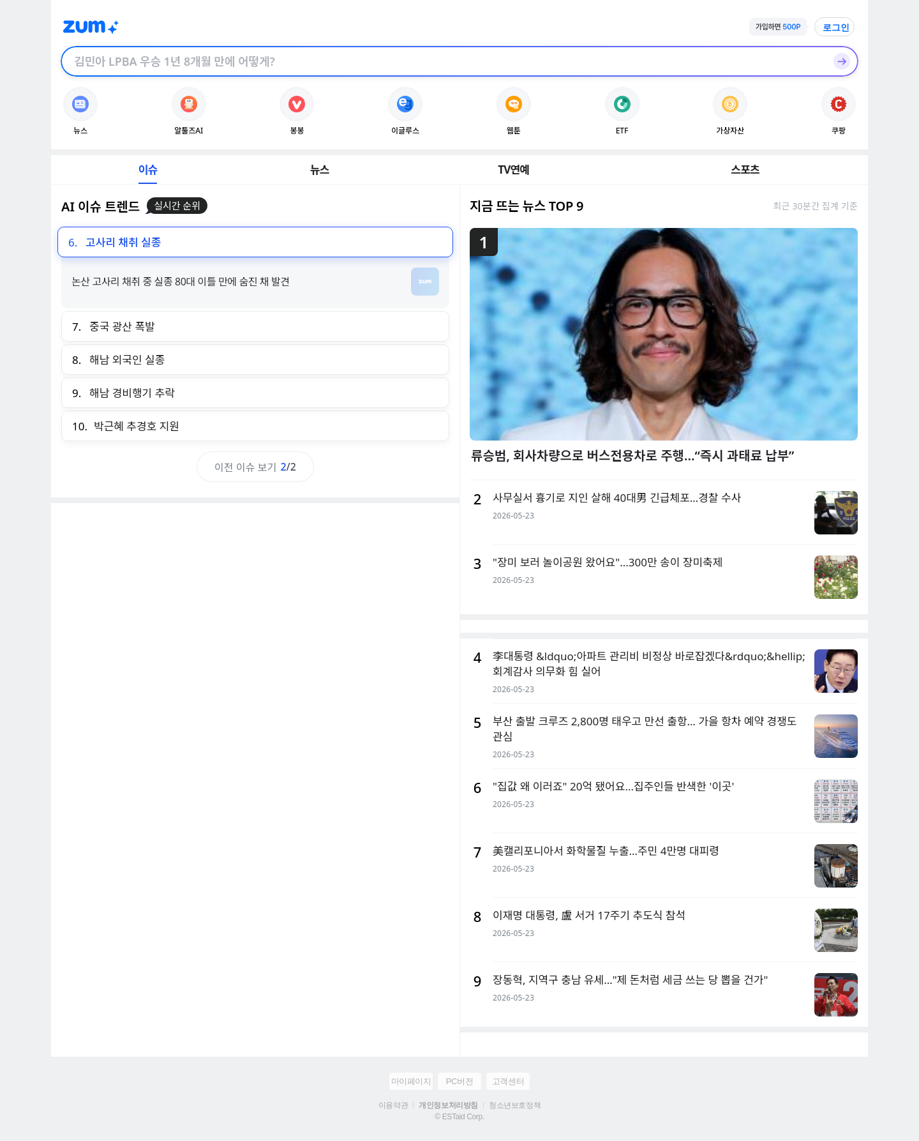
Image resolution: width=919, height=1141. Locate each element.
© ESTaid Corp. (459, 1116)
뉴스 (319, 169)
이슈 (148, 169)
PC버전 (459, 1081)
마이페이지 (411, 1081)
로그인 (836, 27)
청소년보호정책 (515, 1105)
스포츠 (745, 169)
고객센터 (508, 1081)
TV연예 (513, 169)
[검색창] (443, 61)
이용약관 (393, 1105)
